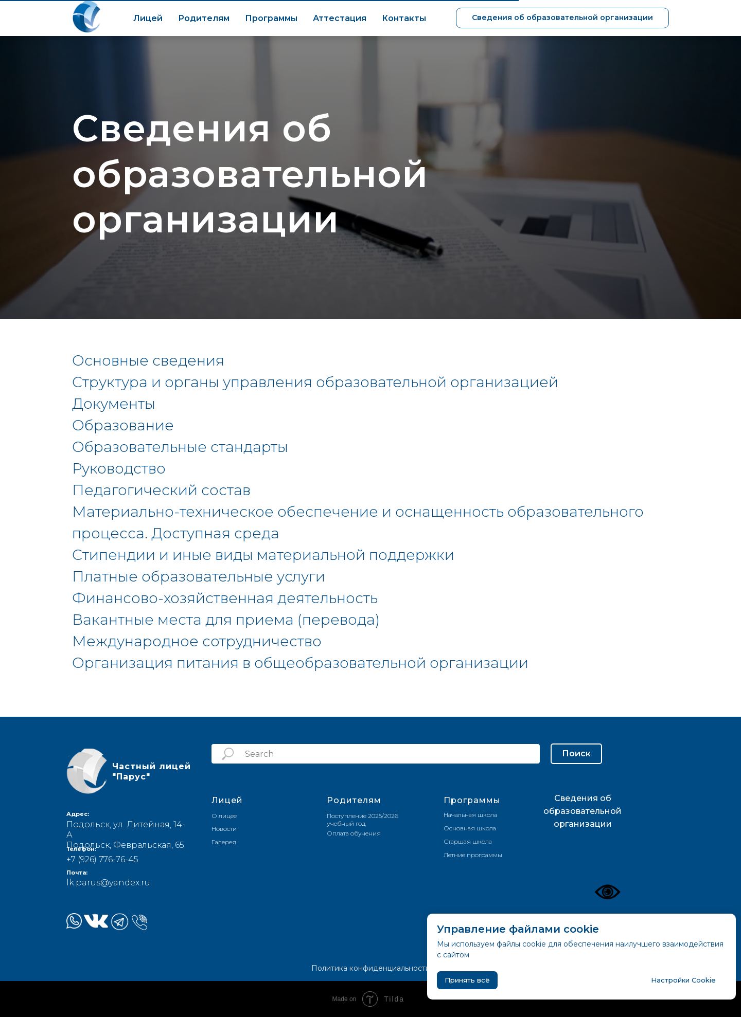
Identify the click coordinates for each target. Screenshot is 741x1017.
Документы (113, 403)
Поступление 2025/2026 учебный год (362, 819)
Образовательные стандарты (180, 447)
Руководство (119, 468)
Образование (123, 425)
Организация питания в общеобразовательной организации (300, 662)
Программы (271, 18)
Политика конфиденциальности (370, 968)
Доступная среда (215, 533)
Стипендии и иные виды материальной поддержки (263, 555)
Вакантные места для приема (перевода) (226, 619)
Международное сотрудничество (197, 641)
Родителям (204, 18)
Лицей (148, 18)
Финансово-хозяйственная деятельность (225, 598)
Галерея (223, 842)
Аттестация (339, 18)
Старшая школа (468, 841)
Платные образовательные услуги (198, 576)
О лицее (224, 816)
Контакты (404, 18)
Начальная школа (470, 815)
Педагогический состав (161, 490)
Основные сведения (148, 360)
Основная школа (470, 828)
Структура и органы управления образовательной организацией (315, 382)
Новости (224, 828)
